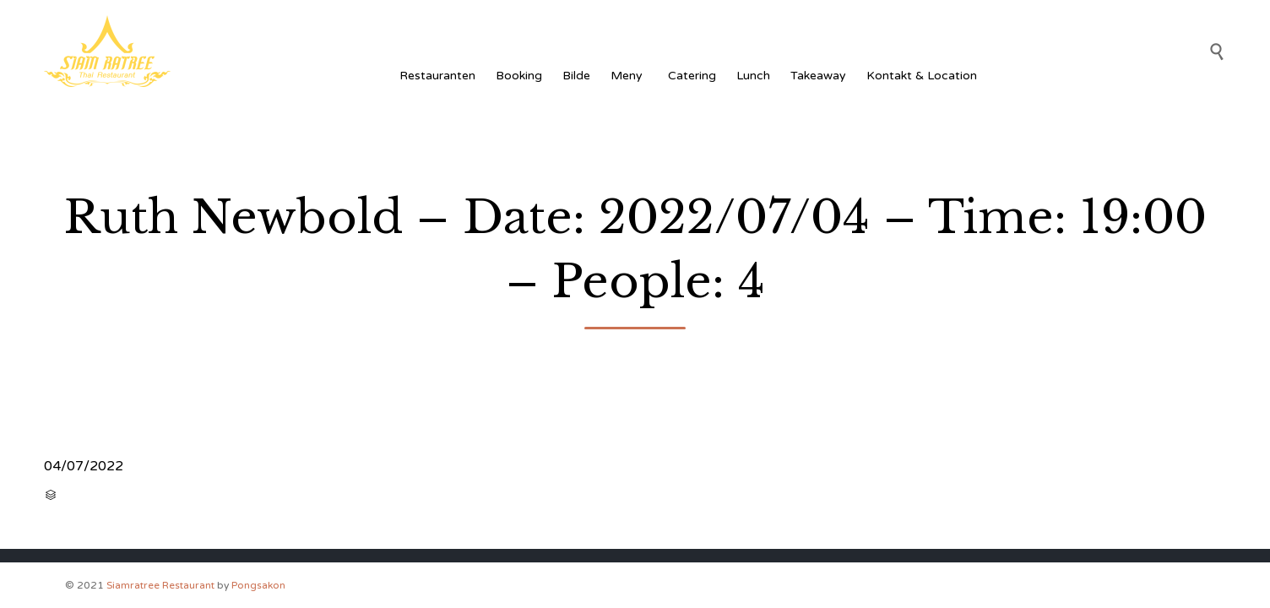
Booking (519, 75)
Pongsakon (258, 585)
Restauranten (437, 75)
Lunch (753, 75)
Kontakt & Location (921, 75)
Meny (629, 75)
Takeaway (818, 75)
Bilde (576, 75)
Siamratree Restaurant (160, 585)
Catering (692, 75)
